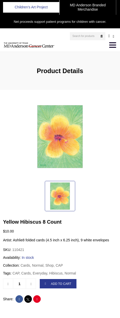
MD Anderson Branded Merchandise (88, 7)
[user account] (109, 36)
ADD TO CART (58, 284)
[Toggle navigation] (112, 45)
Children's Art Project (31, 7)
